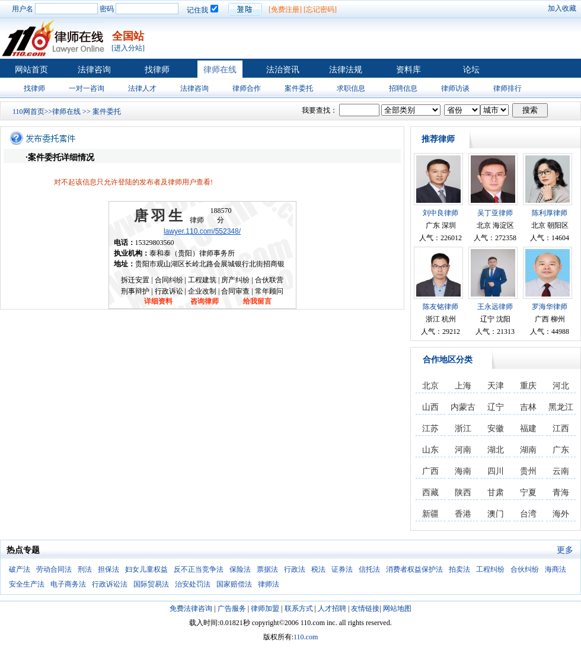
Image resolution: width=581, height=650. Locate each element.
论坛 (471, 69)
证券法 (342, 569)
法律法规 (345, 69)
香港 (463, 513)
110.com (305, 637)
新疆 (430, 513)
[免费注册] (285, 9)
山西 (430, 407)
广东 (561, 449)
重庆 (528, 385)
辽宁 (495, 407)
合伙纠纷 (524, 569)
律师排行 (507, 88)
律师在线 (220, 69)
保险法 (240, 569)
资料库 (408, 69)
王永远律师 (495, 306)
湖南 (528, 449)
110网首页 (28, 111)
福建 (528, 428)
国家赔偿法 (234, 584)
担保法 (108, 569)
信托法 (369, 569)
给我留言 (257, 301)
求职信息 (351, 88)
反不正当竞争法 (199, 569)
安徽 (495, 428)
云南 (561, 471)
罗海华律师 (549, 306)
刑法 (85, 569)
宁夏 (528, 492)
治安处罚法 (192, 584)
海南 (463, 471)
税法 (318, 569)
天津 (495, 385)
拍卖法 (459, 569)
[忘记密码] (320, 9)
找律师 (157, 69)
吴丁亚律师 (495, 213)
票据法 (267, 569)
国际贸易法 (151, 584)
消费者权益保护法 (414, 569)
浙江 (463, 428)
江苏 (430, 428)
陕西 (463, 492)
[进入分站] (128, 48)
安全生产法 (26, 584)
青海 (561, 492)
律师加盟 (265, 608)
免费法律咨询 (191, 608)
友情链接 (365, 608)
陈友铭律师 (440, 306)
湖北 (495, 449)
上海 (463, 385)
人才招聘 (332, 608)
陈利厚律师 (549, 213)
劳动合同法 (54, 569)
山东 (430, 449)
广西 (430, 471)
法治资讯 (282, 69)
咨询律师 (204, 301)
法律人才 (142, 88)
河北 (561, 385)
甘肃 (495, 492)
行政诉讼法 (109, 584)
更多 (565, 550)
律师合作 (246, 88)
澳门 (495, 513)
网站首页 (31, 69)
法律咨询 (94, 69)
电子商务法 (68, 584)
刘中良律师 (440, 213)
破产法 (19, 569)
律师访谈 (455, 88)
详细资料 (158, 301)
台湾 (528, 513)
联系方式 (299, 608)
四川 (495, 471)
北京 (430, 385)
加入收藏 (562, 8)
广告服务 (232, 608)
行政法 (294, 569)
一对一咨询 (86, 88)
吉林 (528, 407)
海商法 (555, 569)
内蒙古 (463, 407)
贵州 (528, 471)
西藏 (430, 492)
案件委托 (299, 88)
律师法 (268, 584)
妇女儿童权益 (146, 569)
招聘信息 (403, 88)
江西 (561, 428)
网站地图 (397, 608)
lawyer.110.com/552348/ (202, 231)
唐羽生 (160, 216)
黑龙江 (560, 407)
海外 (561, 513)
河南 (463, 449)
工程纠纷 (490, 569)
